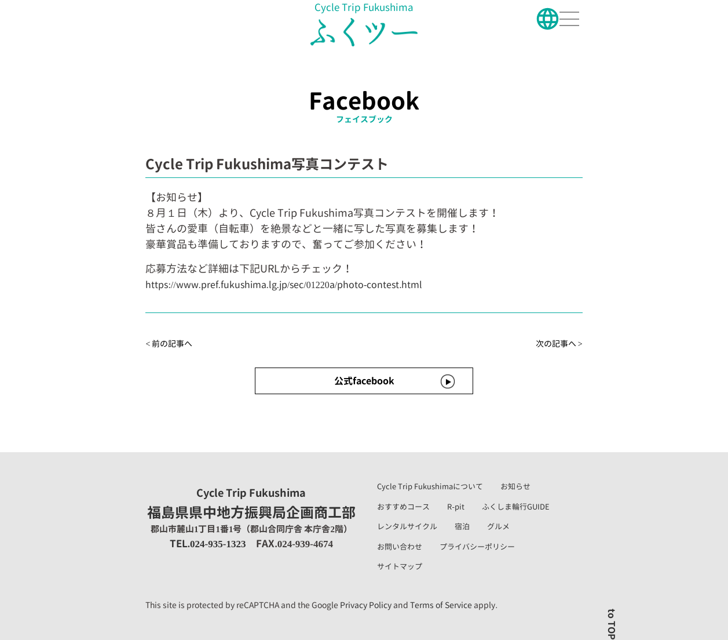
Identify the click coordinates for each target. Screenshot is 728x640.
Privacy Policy (366, 604)
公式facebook (364, 380)
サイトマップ (399, 566)
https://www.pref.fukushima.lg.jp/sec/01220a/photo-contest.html (283, 284)
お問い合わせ (399, 546)
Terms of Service (441, 604)
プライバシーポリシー (477, 546)
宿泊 (462, 526)
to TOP (611, 624)
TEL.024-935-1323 (208, 543)
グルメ (498, 526)
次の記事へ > (559, 343)
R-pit (455, 506)
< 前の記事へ (168, 343)
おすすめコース (403, 506)
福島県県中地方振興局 (251, 504)
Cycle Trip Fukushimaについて (430, 486)
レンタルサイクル (407, 526)
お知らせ (515, 486)
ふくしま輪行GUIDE (516, 506)
